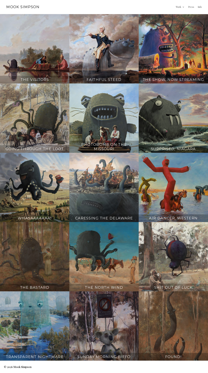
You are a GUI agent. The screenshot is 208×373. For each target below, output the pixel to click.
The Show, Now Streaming (173, 79)
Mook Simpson (23, 7)
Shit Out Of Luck (173, 287)
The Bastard (34, 287)
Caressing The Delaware (104, 218)
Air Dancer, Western (173, 218)
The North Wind (104, 287)
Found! (173, 357)
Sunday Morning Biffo (104, 357)
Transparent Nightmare (34, 357)
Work (178, 6)
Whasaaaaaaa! (35, 218)
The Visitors (35, 79)
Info (200, 6)
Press (191, 6)
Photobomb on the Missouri (104, 146)
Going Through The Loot (35, 149)
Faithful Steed (103, 79)
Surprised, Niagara (173, 149)
